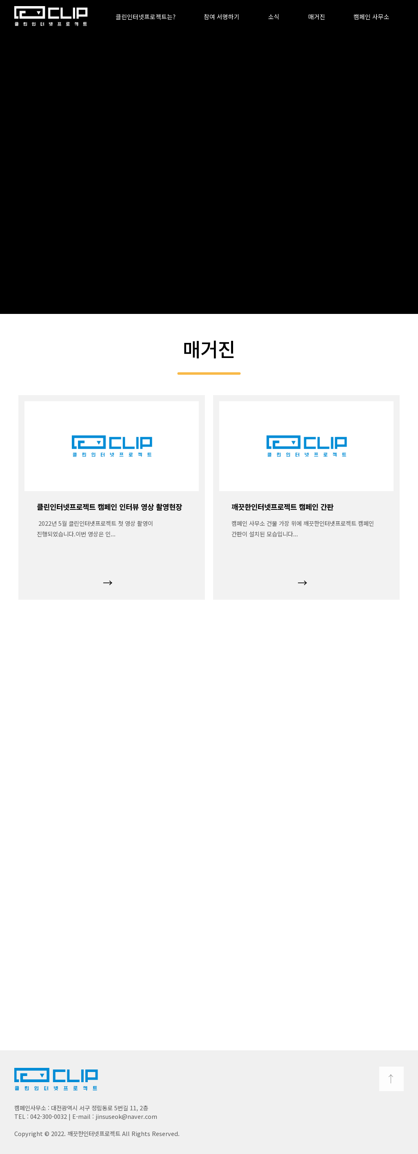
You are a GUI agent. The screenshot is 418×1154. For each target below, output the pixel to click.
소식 (274, 16)
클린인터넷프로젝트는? (146, 16)
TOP (391, 1079)
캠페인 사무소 (371, 16)
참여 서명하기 (222, 16)
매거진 (316, 16)
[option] (111, 497)
